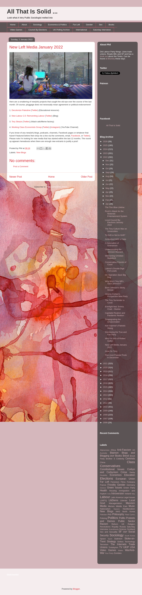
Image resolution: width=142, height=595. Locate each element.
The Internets (118, 544)
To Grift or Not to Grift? (115, 235)
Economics (116, 475)
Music (132, 506)
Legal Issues (129, 497)
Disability (103, 475)
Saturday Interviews (102, 30)
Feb (107, 200)
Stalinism (118, 539)
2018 (105, 375)
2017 (105, 379)
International (81, 30)
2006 (105, 422)
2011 (105, 403)
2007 (105, 418)
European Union (125, 478)
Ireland (128, 493)
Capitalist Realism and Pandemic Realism (115, 314)
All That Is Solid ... (32, 11)
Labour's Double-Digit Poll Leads (114, 269)
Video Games (16, 30)
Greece (103, 488)
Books (111, 24)
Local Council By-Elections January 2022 (114, 222)
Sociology (37, 24)
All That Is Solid (113, 125)
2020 (105, 367)
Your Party (109, 553)
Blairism (114, 452)
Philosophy (118, 514)
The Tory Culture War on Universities (116, 230)
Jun (107, 184)
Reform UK (117, 524)
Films (123, 482)
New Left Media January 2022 (36, 47)
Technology (130, 541)
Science (122, 529)
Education (129, 475)
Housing (113, 491)
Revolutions (105, 527)
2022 (105, 157)
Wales (120, 550)
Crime (124, 472)
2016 (105, 383)
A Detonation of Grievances (112, 244)
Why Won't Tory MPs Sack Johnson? (114, 282)
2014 (105, 391)
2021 (105, 363)
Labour (105, 497)
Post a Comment (20, 166)
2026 (105, 141)
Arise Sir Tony (111, 351)
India (109, 494)
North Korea (128, 511)
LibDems (113, 500)
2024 (105, 149)
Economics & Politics (57, 24)
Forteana (131, 482)
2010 (105, 407)
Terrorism (104, 544)
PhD (109, 514)
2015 (105, 387)
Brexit (126, 455)
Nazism (117, 509)
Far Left (76, 24)
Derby (132, 472)
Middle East (121, 506)
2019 (105, 371)
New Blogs (21, 152)
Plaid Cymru (130, 514)
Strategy (111, 541)
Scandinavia (114, 529)
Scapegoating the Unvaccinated (113, 320)
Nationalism (105, 509)
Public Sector (126, 521)
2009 (105, 411)
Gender (89, 24)
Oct (107, 168)
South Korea (130, 536)
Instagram (55, 127)
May (107, 188)
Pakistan (103, 514)
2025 (105, 145)
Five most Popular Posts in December (116, 356)
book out (104, 56)
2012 (105, 399)
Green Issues (114, 487)
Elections (106, 478)
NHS (118, 511)
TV (120, 547)
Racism (104, 524)
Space (103, 539)
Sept (107, 172)
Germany (131, 485)
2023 (105, 153)
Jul (107, 180)
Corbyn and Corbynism (117, 471)
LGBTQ (103, 500)
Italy (133, 494)
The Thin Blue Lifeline (115, 207)
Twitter (34, 110)
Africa (113, 450)
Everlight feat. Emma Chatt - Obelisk (114, 307)
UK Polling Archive (61, 30)
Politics (113, 517)
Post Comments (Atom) (57, 187)
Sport (110, 539)
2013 (105, 395)
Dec (107, 160)
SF (120, 531)
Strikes (120, 541)
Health (103, 490)
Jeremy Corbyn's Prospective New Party (116, 295)
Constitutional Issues (112, 469)
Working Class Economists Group (27, 127)
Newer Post (15, 176)
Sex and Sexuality (109, 532)
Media (103, 506)
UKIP (126, 547)
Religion (131, 524)
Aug (107, 176)
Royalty (115, 527)
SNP (125, 532)
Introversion (117, 493)
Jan (107, 204)
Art (133, 450)
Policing (103, 518)
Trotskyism (113, 547)
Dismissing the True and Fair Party (116, 333)
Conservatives (110, 466)
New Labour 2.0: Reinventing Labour (28, 116)
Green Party (129, 488)
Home (12, 24)
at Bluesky (110, 58)
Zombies (118, 553)
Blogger (76, 589)
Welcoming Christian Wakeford (114, 257)
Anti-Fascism (124, 450)
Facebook (75, 136)
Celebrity (120, 459)
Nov (107, 164)
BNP (112, 456)
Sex (100, 24)
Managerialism (115, 503)
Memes (111, 506)
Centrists (130, 458)
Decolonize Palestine (21, 110)
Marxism (130, 503)
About (24, 24)
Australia (103, 453)
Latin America (117, 497)
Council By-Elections (37, 30)
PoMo (122, 518)
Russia (123, 527)
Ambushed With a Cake (115, 239)
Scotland (131, 529)
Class (131, 462)
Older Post (86, 176)
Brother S (110, 459)
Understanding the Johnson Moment (114, 250)
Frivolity (111, 484)
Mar (107, 196)
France (103, 485)
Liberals (123, 500)
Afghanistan (105, 450)
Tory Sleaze (17, 121)
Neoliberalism (129, 509)
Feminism (115, 482)
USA (132, 547)
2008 (105, 415)
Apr (107, 192)
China (102, 462)
